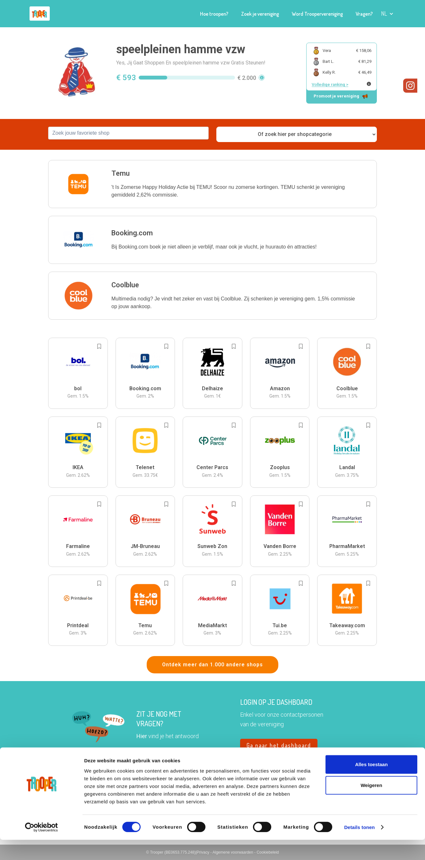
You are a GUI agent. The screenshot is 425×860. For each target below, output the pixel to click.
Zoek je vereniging (260, 14)
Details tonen (359, 847)
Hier (141, 736)
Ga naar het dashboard (279, 745)
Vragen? (364, 14)
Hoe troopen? (214, 14)
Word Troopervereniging (317, 14)
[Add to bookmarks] (99, 346)
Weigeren (371, 805)
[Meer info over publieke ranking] (368, 84)
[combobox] (128, 133)
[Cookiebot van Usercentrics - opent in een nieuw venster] (41, 847)
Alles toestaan (371, 784)
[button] (387, 13)
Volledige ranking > (330, 84)
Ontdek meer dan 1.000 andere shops (212, 665)
